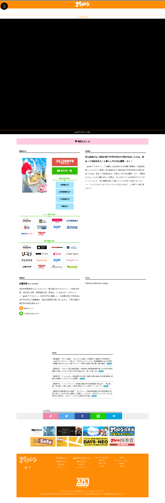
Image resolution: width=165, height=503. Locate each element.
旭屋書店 (64, 184)
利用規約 (122, 465)
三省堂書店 (65, 200)
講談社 (122, 467)
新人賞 (102, 467)
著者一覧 (61, 466)
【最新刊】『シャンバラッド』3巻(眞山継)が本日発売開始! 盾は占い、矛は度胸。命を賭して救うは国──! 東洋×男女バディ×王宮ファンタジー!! (81, 386)
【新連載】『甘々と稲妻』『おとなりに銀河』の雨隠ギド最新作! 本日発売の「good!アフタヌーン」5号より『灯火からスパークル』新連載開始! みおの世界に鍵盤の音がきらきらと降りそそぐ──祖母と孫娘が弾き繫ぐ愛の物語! (82, 362)
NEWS (122, 459)
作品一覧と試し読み (102, 459)
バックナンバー (61, 468)
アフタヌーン (61, 460)
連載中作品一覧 (61, 463)
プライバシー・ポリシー (122, 462)
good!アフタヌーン (81, 460)
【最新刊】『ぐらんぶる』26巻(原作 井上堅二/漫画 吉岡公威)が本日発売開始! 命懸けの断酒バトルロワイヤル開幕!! (82, 379)
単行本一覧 (64, 170)
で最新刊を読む (65, 161)
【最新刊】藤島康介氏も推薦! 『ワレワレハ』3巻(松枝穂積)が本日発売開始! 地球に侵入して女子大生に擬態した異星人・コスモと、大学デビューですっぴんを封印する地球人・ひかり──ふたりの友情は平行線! (82, 395)
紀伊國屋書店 (64, 192)
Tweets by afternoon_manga (96, 285)
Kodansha (56, 495)
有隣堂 (64, 207)
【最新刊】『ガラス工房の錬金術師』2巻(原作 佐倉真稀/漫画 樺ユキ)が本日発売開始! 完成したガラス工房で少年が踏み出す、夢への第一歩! (82, 371)
